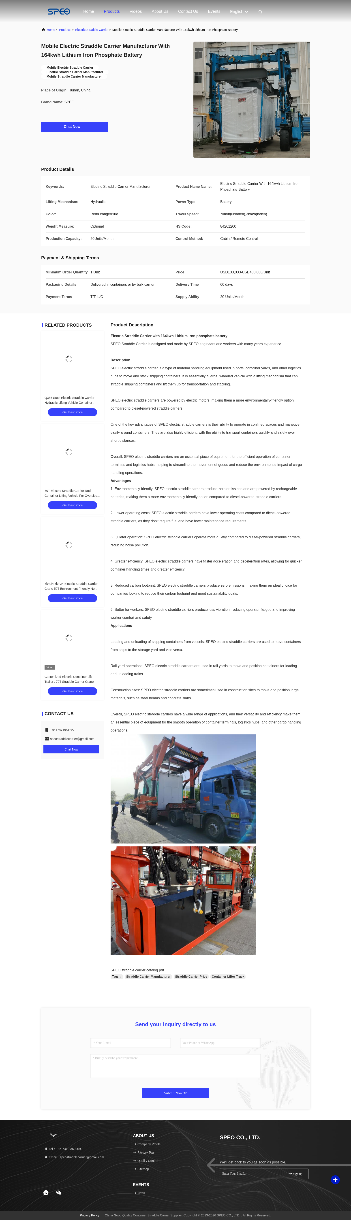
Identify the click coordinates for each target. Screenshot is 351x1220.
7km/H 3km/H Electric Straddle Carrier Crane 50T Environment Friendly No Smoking (71, 588)
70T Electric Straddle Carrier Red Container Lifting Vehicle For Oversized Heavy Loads (72, 495)
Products (112, 11)
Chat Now (75, 126)
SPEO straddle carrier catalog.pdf (137, 970)
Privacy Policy (89, 1215)
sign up (295, 1174)
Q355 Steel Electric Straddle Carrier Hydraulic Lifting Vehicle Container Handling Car (69, 402)
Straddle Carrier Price (191, 976)
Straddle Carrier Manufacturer (148, 976)
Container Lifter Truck (228, 976)
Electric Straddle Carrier (92, 30)
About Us (160, 11)
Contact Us (188, 11)
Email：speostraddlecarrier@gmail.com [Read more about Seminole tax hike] (74, 1157)
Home (88, 11)
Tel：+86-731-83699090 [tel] (63, 1149)
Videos (136, 11)
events (214, 11)
